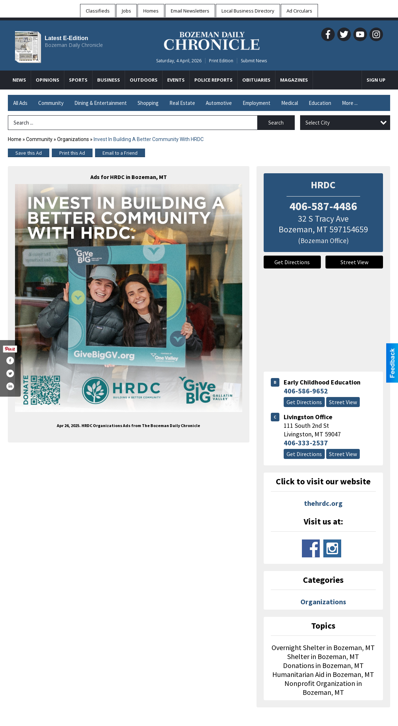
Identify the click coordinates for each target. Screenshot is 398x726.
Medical (289, 103)
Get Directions (292, 262)
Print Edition (221, 61)
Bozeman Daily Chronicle (74, 45)
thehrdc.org (323, 503)
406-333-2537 (306, 442)
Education (320, 103)
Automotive (219, 103)
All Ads (20, 103)
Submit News (254, 61)
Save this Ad (28, 153)
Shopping (148, 103)
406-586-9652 (306, 390)
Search (276, 122)
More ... (350, 103)
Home (14, 139)
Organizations (73, 139)
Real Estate (182, 103)
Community (51, 103)
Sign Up (376, 80)
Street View (354, 262)
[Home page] (212, 40)
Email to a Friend (120, 153)
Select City (317, 122)
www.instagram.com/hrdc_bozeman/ (332, 548)
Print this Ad (72, 153)
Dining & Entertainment (100, 103)
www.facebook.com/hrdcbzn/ (311, 548)
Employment (256, 103)
